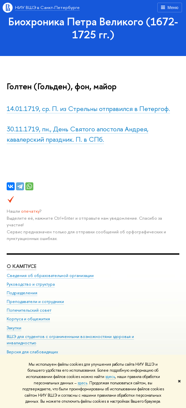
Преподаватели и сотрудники (35, 301)
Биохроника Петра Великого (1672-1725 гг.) (93, 28)
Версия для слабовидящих (32, 352)
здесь (110, 376)
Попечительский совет (29, 310)
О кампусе (21, 266)
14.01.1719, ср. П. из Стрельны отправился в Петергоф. (88, 108)
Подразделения (22, 293)
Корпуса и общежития (28, 319)
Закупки (14, 328)
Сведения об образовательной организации (50, 275)
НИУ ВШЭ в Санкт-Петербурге (47, 7)
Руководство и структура (31, 284)
